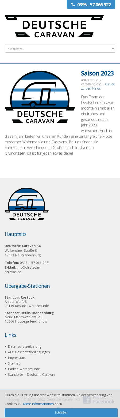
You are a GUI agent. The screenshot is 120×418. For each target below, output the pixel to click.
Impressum (16, 357)
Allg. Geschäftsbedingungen (29, 352)
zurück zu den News (98, 86)
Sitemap (14, 363)
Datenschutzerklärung (24, 346)
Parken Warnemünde (24, 369)
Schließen (61, 412)
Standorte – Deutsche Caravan (31, 374)
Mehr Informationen (38, 404)
